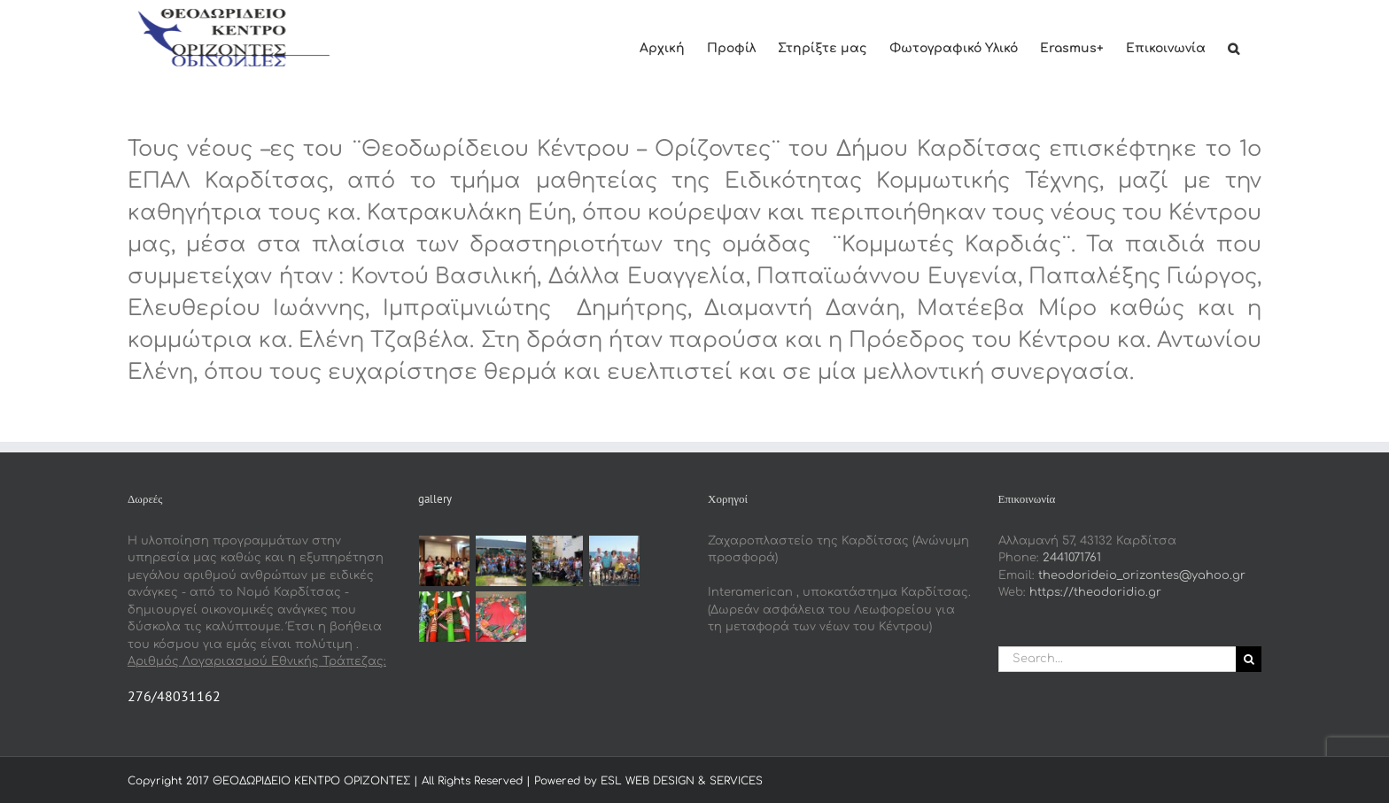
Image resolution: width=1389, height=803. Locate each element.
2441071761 (1072, 558)
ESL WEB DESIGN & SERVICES (682, 781)
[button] (1233, 47)
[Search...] (1117, 659)
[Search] (1248, 659)
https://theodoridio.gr (1095, 592)
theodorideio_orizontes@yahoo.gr (1141, 575)
